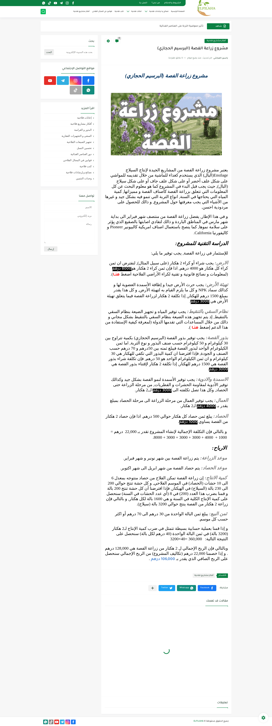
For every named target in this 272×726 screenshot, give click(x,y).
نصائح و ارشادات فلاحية (158, 11)
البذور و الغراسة (83, 129)
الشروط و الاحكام (172, 3)
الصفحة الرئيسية (178, 11)
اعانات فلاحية (136, 11)
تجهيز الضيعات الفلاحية (79, 141)
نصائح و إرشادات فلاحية (79, 172)
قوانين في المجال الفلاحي (102, 11)
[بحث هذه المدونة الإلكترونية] (74, 52)
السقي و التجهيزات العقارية (77, 135)
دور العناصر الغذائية (81, 154)
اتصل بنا (143, 3)
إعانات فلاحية (84, 117)
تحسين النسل (84, 148)
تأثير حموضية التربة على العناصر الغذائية (181, 26)
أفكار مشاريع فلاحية (81, 11)
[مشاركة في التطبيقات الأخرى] (152, 588)
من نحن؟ (156, 3)
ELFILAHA (198, 721)
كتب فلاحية (119, 11)
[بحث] (43, 11)
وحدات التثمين (84, 178)
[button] (207, 588)
